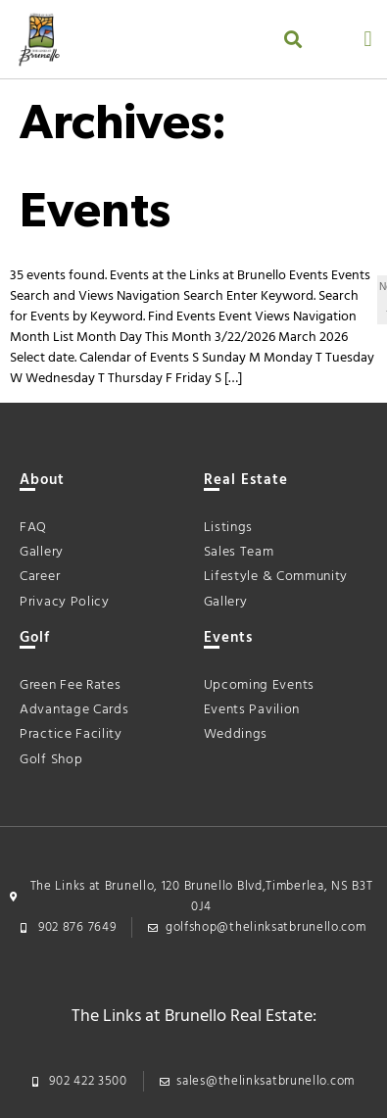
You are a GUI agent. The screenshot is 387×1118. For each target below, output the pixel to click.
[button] (292, 40)
